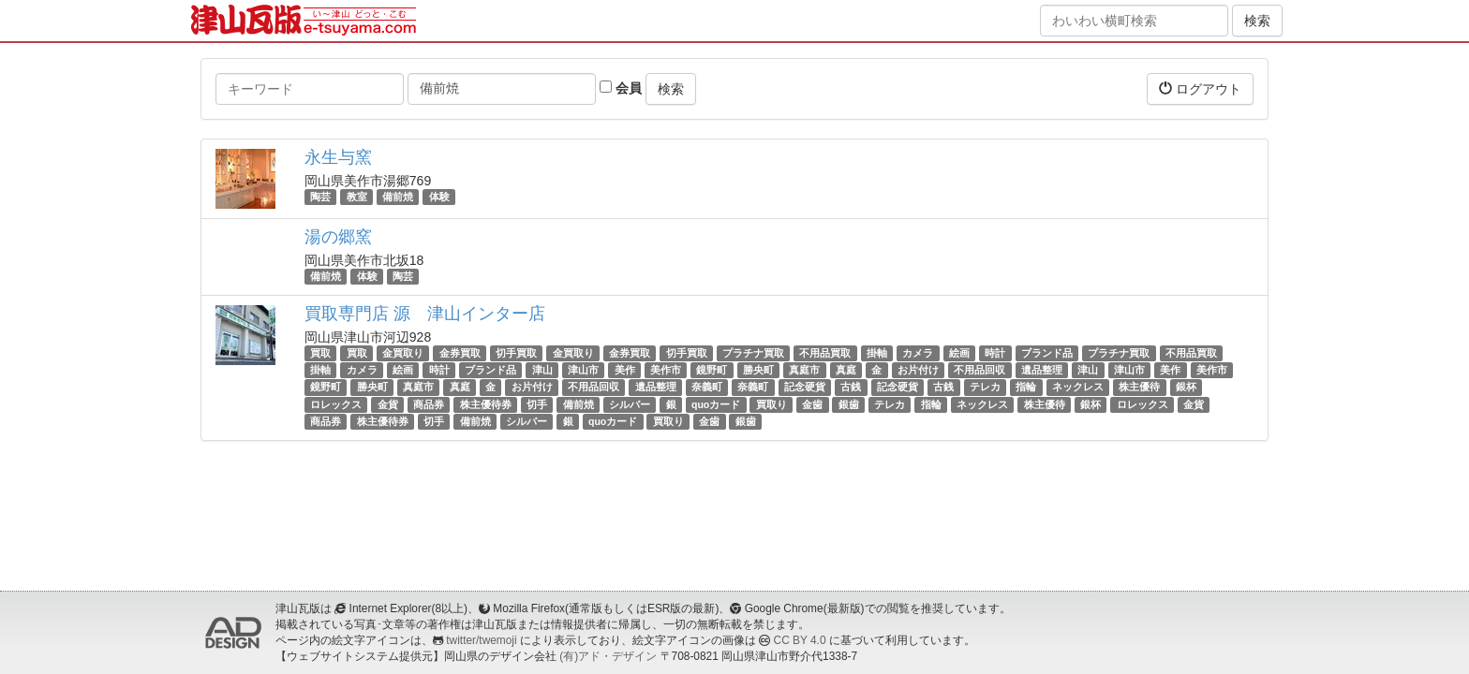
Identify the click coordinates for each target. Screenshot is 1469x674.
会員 (621, 88)
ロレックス (336, 404)
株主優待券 (486, 404)
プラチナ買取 (753, 353)
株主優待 (1139, 387)
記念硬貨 (804, 387)
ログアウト (1200, 88)
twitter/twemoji (481, 640)
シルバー (629, 404)
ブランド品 (1047, 353)
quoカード (715, 404)
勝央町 (758, 369)
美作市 (665, 369)
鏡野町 (711, 369)
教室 (357, 196)
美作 (625, 369)
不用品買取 (825, 353)
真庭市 (804, 369)
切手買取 (516, 353)
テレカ (985, 387)
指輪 (1026, 387)
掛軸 (877, 353)
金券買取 (460, 353)
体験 (439, 196)
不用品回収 (979, 369)
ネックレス (1078, 387)
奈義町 (706, 387)
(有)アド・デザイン (608, 656)
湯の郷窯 (338, 236)
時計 (995, 353)
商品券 (428, 404)
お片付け (918, 369)
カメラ (917, 353)
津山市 (583, 369)
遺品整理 (1041, 369)
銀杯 (1186, 387)
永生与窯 (338, 157)
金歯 (812, 404)
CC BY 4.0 (800, 640)
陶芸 (320, 196)
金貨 (388, 404)
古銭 (850, 387)
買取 (320, 353)
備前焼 (397, 196)
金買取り (402, 353)
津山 (542, 369)
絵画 (959, 353)
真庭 (846, 369)
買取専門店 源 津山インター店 (424, 313)
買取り (771, 404)
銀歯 (848, 404)
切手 (537, 404)
